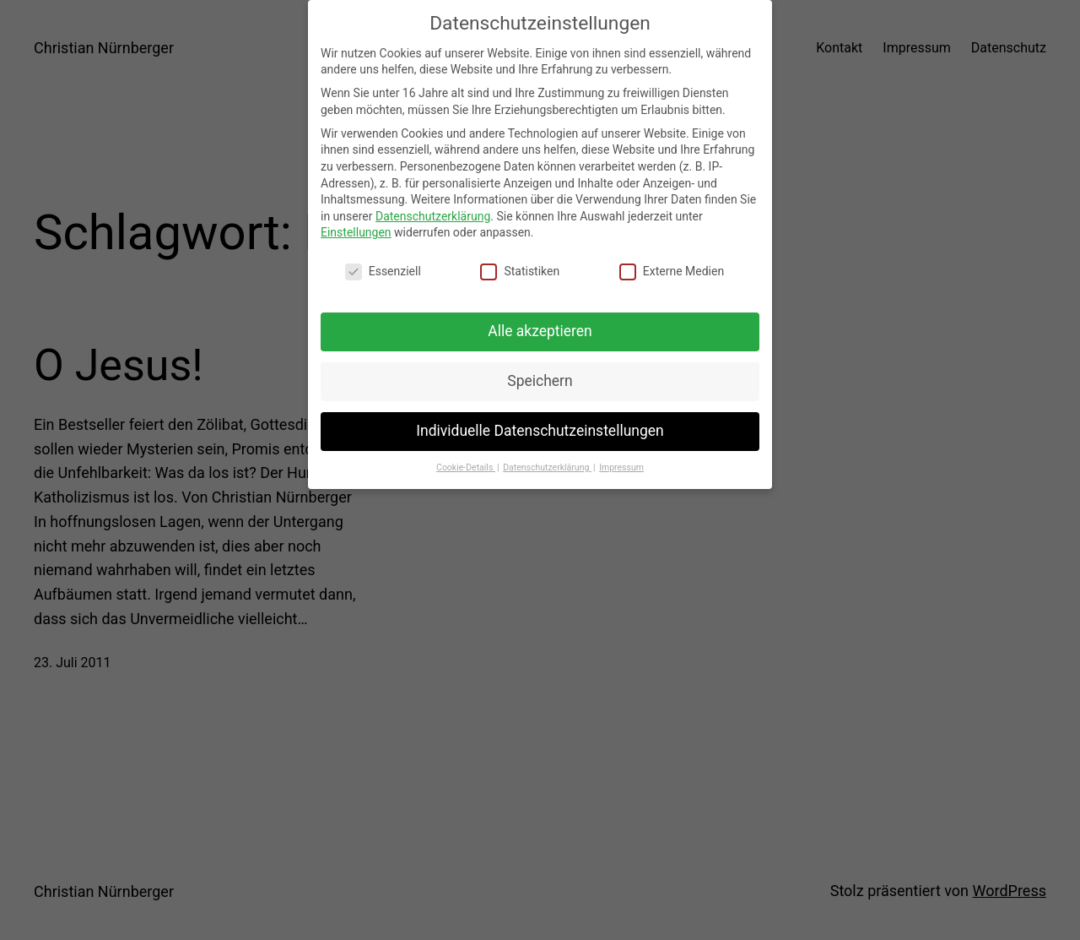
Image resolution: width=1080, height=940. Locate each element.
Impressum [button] (621, 460)
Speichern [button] (539, 374)
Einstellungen (356, 226)
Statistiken (519, 266)
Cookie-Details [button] (465, 460)
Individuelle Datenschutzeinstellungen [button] (539, 424)
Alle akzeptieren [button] (540, 324)
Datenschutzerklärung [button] (547, 460)
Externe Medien (671, 266)
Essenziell (383, 266)
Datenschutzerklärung (432, 209)
